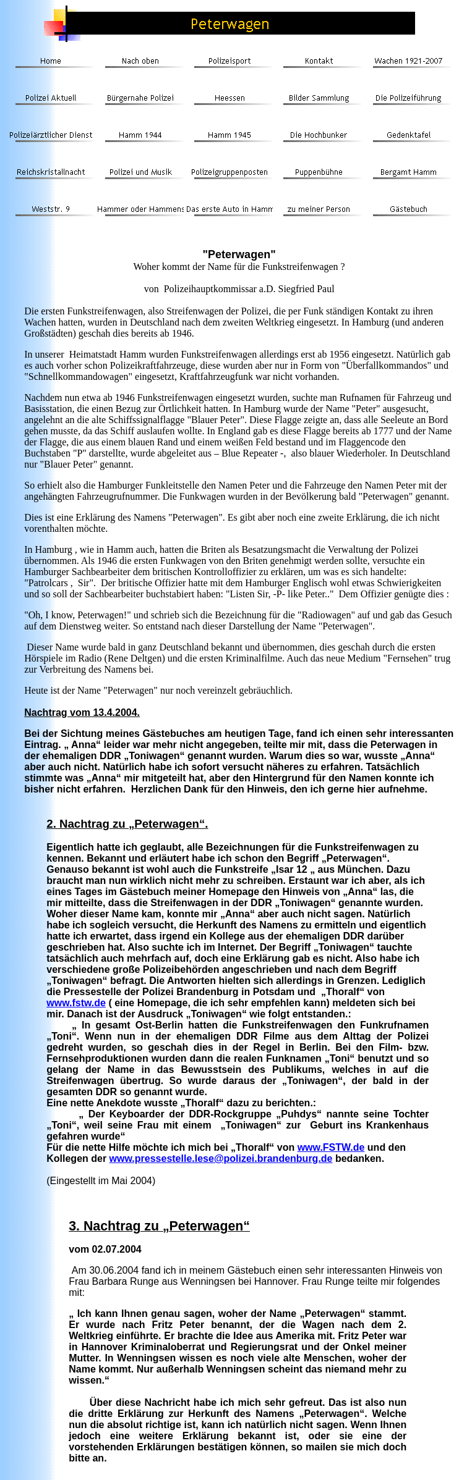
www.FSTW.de (331, 1147)
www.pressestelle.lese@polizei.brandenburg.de (221, 1158)
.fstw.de (87, 1003)
